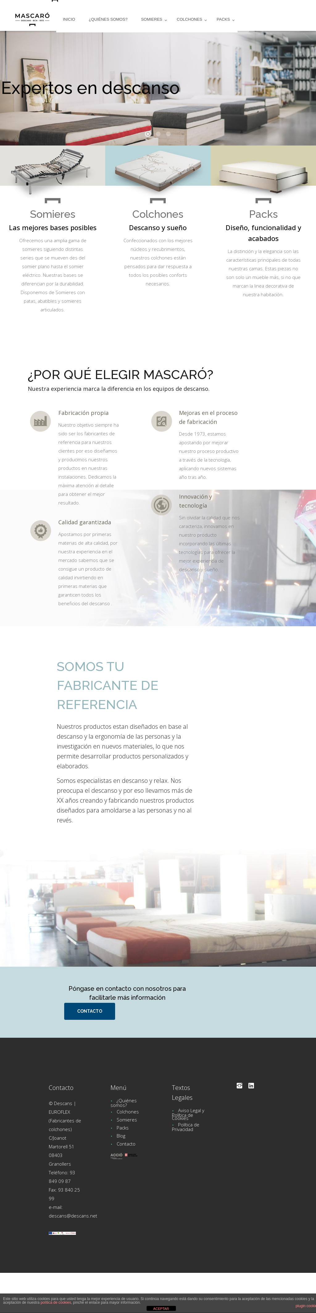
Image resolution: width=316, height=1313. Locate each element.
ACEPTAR (161, 1309)
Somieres (127, 1120)
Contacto (126, 1144)
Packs (123, 1128)
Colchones (128, 1111)
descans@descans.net (73, 1216)
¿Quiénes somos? (123, 1102)
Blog (121, 1136)
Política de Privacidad (185, 1126)
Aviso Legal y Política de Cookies (188, 1114)
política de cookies (55, 1302)
